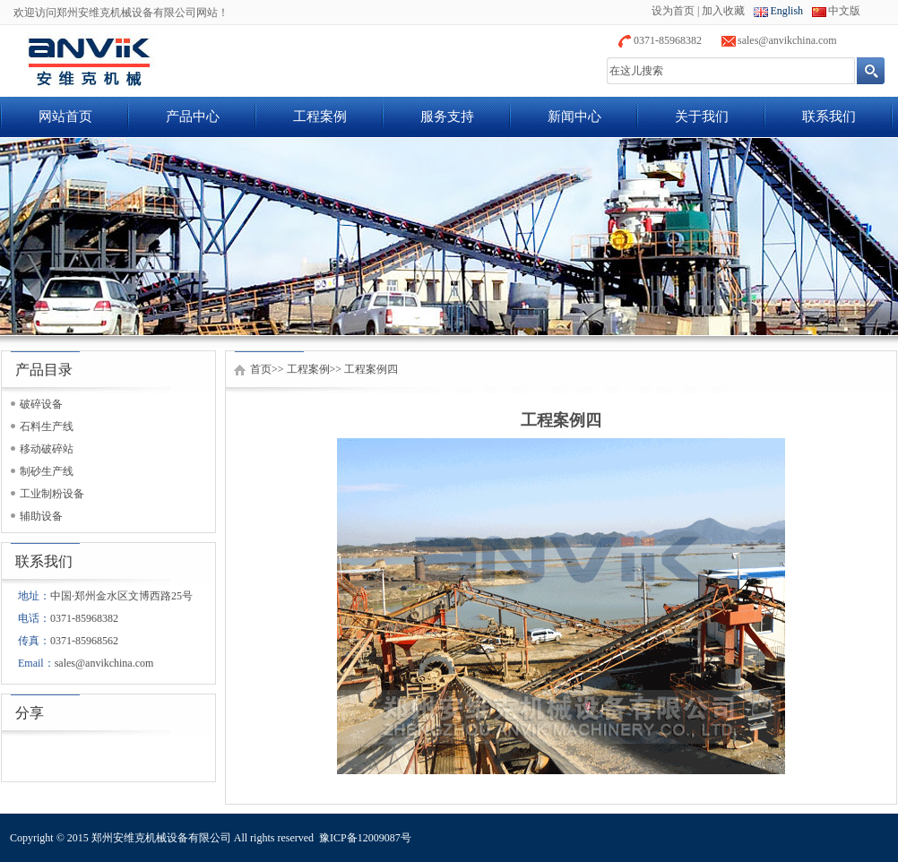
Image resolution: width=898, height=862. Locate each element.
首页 (261, 369)
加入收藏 (723, 10)
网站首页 (65, 116)
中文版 (844, 10)
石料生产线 (46, 426)
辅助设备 (41, 516)
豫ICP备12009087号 (365, 838)
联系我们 (829, 116)
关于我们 (702, 116)
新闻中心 (574, 116)
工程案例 (320, 116)
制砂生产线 (46, 471)
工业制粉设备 (52, 493)
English (786, 10)
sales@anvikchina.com (787, 40)
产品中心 (193, 116)
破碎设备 (41, 404)
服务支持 (447, 116)
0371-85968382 (668, 40)
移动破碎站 (46, 449)
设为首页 (673, 10)
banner (449, 236)
